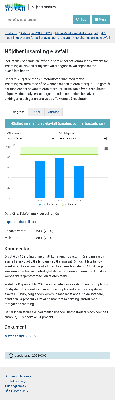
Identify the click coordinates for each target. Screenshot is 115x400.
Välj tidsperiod (67, 133)
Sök (83, 19)
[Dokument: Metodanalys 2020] (56, 337)
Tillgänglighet (14, 386)
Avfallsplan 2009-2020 (36, 33)
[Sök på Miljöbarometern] (39, 19)
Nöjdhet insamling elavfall (92, 37)
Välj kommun (14, 133)
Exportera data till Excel (21, 222)
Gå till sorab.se (15, 391)
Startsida (11, 33)
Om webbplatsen (17, 376)
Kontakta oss (14, 381)
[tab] (18, 112)
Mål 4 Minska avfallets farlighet (76, 33)
